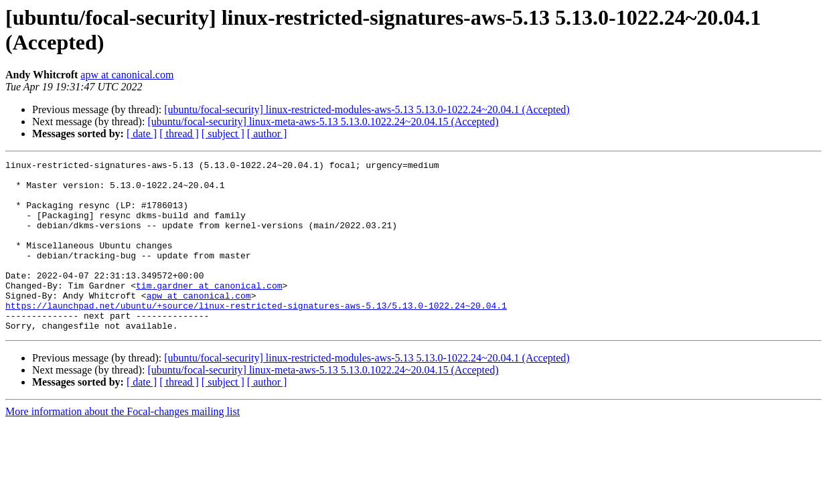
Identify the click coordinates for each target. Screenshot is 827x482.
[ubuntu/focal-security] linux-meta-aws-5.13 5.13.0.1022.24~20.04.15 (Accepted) (322, 121)
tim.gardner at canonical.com (209, 311)
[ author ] (267, 133)
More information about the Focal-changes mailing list (122, 445)
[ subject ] (223, 133)
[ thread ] (179, 133)
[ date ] (142, 133)
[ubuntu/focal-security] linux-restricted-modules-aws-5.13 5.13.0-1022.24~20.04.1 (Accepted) (366, 109)
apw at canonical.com (126, 74)
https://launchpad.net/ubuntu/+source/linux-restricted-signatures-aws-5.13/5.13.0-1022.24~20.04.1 (256, 335)
